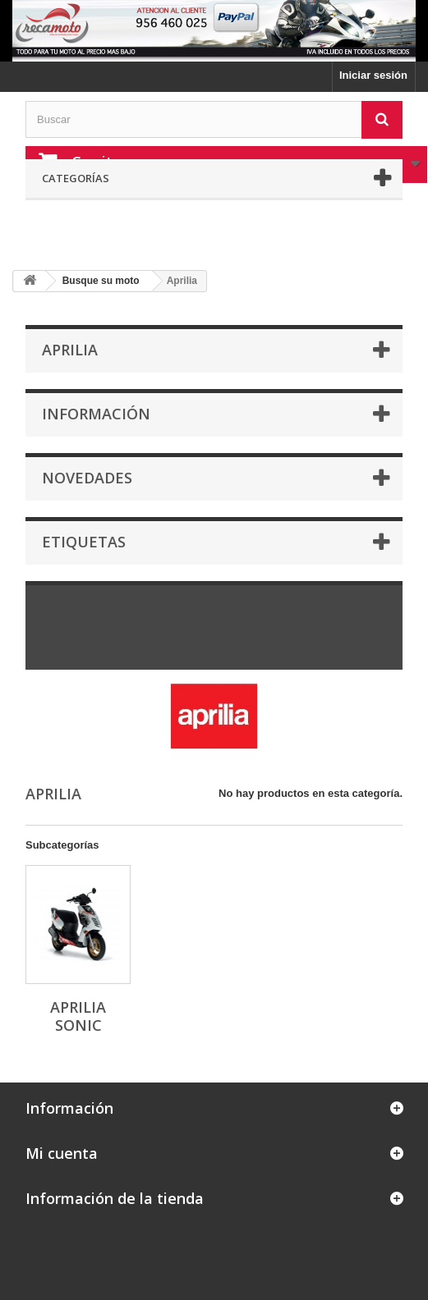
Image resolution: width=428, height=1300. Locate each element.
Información (96, 413)
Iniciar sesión (373, 75)
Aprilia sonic (78, 1016)
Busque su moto (101, 280)
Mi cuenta (61, 1153)
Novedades (87, 478)
